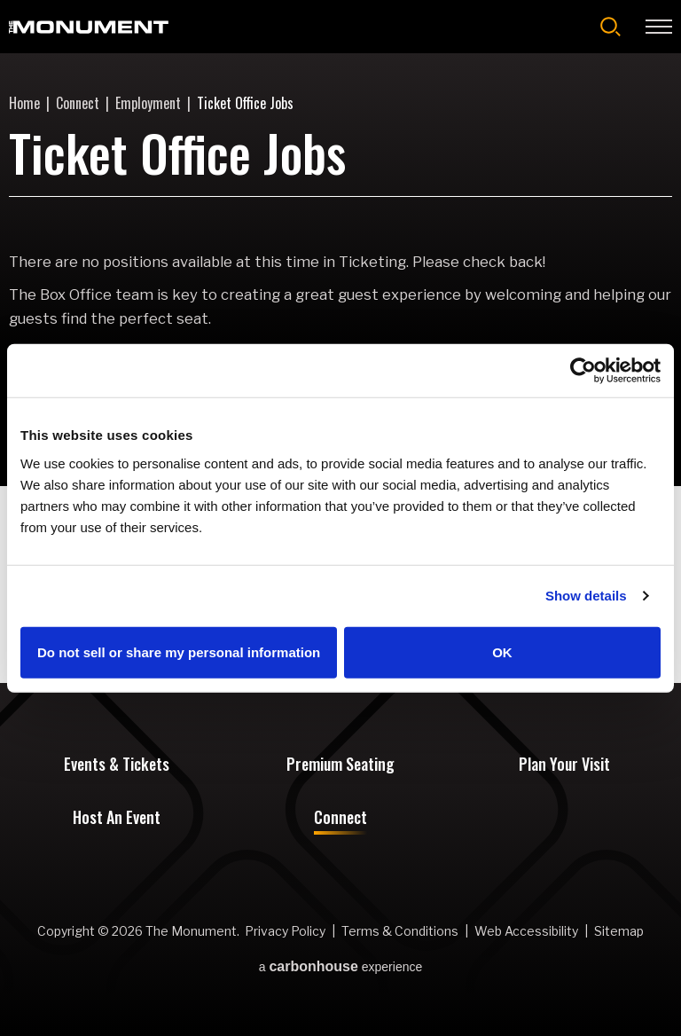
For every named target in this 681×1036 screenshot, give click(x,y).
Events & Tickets (116, 765)
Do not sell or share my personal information (178, 651)
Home (24, 103)
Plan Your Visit (564, 765)
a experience (341, 967)
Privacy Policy (285, 930)
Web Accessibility (526, 930)
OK (502, 651)
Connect (77, 103)
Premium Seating (340, 765)
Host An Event (116, 818)
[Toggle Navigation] (659, 26)
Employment (148, 103)
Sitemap (619, 930)
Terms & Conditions (399, 930)
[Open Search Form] (610, 26)
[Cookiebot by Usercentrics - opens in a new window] (583, 370)
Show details (586, 595)
